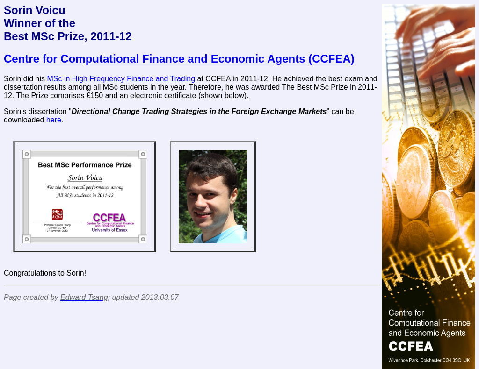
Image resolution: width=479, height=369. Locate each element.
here (53, 120)
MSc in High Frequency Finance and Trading (121, 79)
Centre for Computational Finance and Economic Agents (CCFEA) (179, 58)
